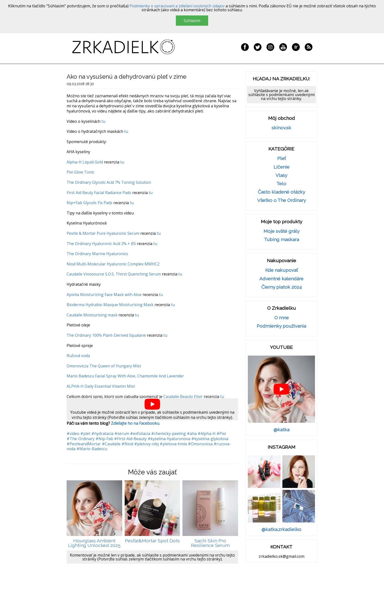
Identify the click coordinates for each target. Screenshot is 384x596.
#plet (85, 433)
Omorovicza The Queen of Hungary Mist (104, 366)
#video (73, 433)
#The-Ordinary (81, 438)
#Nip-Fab (104, 438)
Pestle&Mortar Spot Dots (152, 540)
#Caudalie (111, 444)
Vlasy (281, 175)
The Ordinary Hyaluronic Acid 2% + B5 (101, 243)
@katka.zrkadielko (281, 529)
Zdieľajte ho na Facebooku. (135, 423)
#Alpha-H (207, 433)
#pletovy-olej (146, 444)
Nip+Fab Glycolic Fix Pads (89, 202)
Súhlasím (192, 20)
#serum (121, 433)
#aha (192, 433)
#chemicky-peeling (168, 433)
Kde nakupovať (281, 270)
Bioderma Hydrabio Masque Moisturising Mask (110, 304)
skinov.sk (281, 127)
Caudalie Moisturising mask (92, 315)
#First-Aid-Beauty (130, 438)
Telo (281, 183)
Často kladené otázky (281, 192)
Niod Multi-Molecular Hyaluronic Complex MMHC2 (113, 264)
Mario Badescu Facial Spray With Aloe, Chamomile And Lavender (125, 376)
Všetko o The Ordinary (281, 200)
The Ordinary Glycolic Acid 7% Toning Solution (109, 182)
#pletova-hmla (173, 444)
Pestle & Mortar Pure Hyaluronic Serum (103, 233)
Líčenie (281, 167)
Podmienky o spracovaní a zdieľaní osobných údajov (177, 6)
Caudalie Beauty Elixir (183, 396)
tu (103, 121)
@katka (281, 429)
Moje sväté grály (282, 231)
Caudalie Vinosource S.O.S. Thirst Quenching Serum (114, 274)
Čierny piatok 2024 (281, 287)
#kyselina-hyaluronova (169, 438)
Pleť (281, 158)
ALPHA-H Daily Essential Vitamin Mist (101, 386)
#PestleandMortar (84, 444)
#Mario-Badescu (91, 448)
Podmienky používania (281, 326)
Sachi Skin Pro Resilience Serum (210, 543)
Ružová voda (78, 355)
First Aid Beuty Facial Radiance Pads (99, 192)
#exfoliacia (140, 433)
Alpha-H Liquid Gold (85, 162)
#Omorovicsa (200, 444)
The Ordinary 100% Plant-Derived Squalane (106, 335)
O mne (281, 317)
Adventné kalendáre (281, 278)
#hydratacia (102, 433)
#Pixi (221, 433)
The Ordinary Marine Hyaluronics (97, 253)
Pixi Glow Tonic (80, 172)
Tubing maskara (281, 239)
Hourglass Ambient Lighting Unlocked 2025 (94, 543)
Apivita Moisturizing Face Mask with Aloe (104, 294)
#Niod (127, 444)
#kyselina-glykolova (209, 438)
